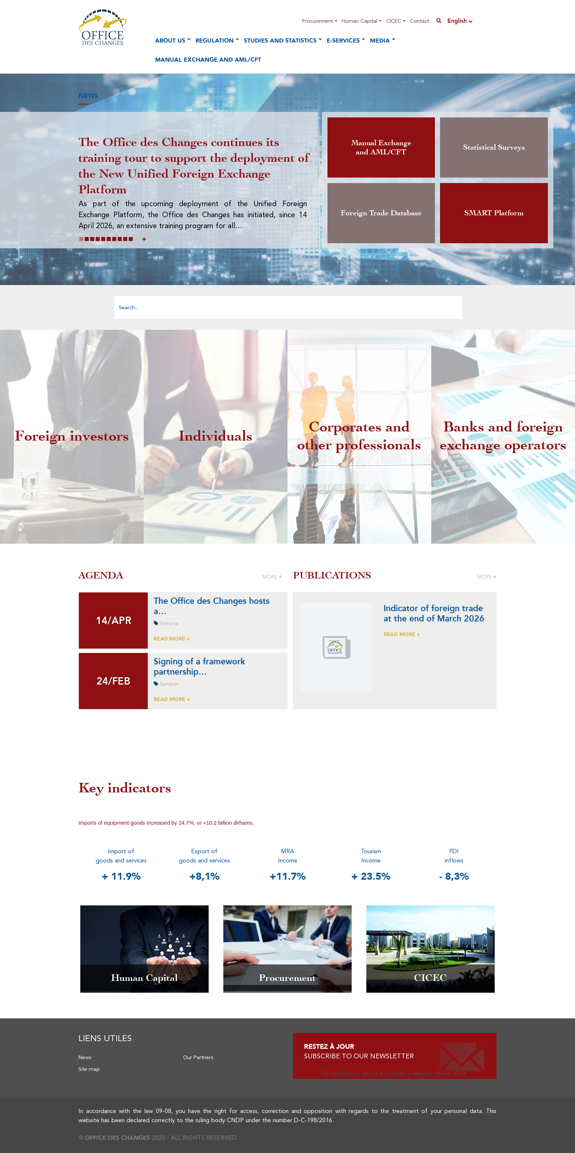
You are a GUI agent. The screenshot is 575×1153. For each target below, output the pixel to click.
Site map (89, 1069)
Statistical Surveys (494, 147)
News (85, 1057)
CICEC (393, 21)
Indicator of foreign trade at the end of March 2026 (434, 613)
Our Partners (198, 1057)
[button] (81, 239)
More (272, 577)
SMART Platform (494, 212)
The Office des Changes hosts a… (212, 605)
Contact (419, 21)
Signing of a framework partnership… (199, 666)
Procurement (317, 21)
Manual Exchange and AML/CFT (208, 60)
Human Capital (359, 21)
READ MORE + (172, 638)
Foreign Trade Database (381, 212)
